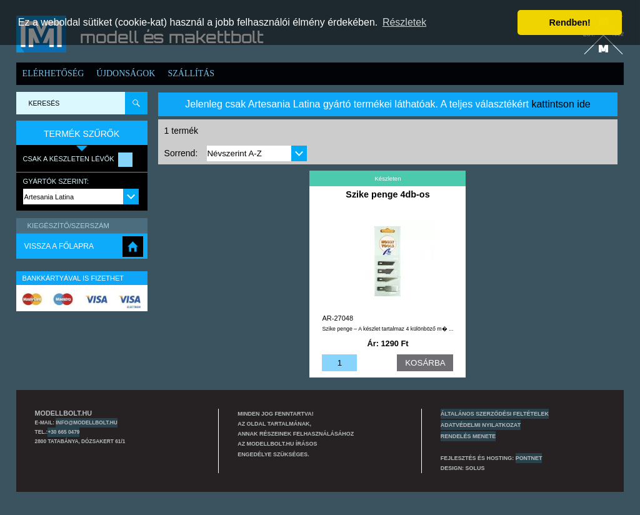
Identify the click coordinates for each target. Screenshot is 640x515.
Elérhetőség (53, 73)
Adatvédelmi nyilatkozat (481, 425)
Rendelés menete (468, 436)
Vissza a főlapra (59, 246)
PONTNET (529, 458)
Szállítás (191, 73)
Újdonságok (125, 73)
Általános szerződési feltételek (495, 414)
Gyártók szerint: (56, 181)
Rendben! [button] (570, 23)
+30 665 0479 (63, 432)
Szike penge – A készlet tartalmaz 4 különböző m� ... (387, 329)
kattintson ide (560, 104)
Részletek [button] (404, 22)
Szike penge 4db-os (387, 194)
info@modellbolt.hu (86, 422)
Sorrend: (181, 153)
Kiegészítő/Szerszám (68, 225)
